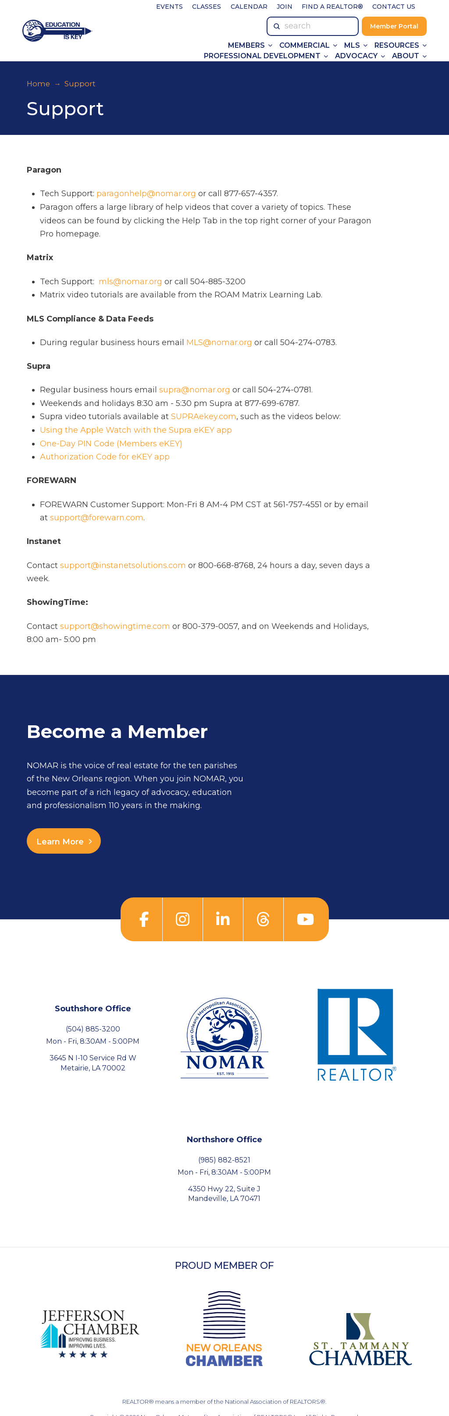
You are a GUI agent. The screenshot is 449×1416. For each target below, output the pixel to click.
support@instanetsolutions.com (123, 565)
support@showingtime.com (115, 626)
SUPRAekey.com (203, 416)
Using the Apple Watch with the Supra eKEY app (136, 430)
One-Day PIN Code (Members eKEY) (111, 443)
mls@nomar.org (130, 281)
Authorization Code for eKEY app (105, 457)
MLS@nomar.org (219, 342)
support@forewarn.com (96, 518)
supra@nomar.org (194, 390)
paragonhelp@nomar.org (146, 193)
